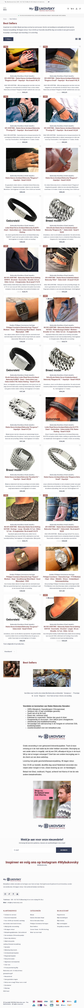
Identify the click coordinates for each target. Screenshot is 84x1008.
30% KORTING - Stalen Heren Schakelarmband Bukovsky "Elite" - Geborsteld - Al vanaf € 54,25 (62, 279)
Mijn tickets (60, 920)
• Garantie (6, 947)
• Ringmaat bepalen (9, 956)
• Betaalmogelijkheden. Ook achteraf (14, 932)
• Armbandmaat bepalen (11, 953)
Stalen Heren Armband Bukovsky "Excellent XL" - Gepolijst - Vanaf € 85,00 (22, 478)
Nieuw (32, 914)
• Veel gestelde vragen (10, 979)
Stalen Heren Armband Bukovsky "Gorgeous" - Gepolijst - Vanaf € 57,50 (22, 428)
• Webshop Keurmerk (10, 950)
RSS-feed (6, 991)
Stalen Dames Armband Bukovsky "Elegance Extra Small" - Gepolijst (62, 478)
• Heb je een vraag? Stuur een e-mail (14, 982)
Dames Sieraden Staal (37, 917)
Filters (8, 39)
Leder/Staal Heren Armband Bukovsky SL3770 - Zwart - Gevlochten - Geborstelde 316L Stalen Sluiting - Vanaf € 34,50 (62, 429)
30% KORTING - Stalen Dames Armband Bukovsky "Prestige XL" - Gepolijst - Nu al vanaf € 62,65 (62, 129)
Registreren (61, 914)
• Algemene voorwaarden (11, 962)
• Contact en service (9, 914)
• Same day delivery (9, 938)
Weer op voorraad (36, 932)
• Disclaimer (7, 985)
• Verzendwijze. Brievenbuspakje (13, 935)
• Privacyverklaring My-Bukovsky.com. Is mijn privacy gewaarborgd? (12, 970)
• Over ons (6, 964)
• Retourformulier (9, 959)
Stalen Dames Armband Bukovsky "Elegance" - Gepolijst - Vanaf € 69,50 (22, 179)
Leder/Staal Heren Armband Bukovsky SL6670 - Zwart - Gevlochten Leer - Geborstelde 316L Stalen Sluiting (22, 230)
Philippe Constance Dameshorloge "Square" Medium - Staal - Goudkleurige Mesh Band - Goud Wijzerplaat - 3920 (22, 579)
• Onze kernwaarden (10, 917)
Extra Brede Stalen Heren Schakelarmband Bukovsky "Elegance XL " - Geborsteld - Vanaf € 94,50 (62, 230)
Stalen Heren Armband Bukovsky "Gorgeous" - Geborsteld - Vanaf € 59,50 (22, 628)
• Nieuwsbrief (7, 976)
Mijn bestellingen (62, 917)
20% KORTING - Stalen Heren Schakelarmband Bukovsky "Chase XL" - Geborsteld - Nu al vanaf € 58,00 (61, 529)
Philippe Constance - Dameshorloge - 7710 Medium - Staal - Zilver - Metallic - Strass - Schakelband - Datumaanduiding (62, 579)
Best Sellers (13, 19)
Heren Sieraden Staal (37, 920)
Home (5, 19)
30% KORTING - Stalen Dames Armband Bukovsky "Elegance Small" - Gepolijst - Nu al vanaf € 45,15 (22, 79)
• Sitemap (6, 988)
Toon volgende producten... (14, 644)
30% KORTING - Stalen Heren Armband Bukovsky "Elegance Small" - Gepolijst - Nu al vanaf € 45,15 (61, 79)
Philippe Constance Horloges (39, 923)
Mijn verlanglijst (62, 923)
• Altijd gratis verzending (11, 926)
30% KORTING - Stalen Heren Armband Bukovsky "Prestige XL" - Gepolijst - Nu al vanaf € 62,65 (22, 129)
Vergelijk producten (63, 926)
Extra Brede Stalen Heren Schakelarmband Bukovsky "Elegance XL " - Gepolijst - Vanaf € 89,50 (62, 378)
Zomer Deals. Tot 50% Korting (39, 929)
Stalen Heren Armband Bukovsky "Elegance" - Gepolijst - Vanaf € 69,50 (62, 179)
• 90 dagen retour (9, 929)
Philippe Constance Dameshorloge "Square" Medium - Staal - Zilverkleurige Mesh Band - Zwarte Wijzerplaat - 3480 (22, 330)
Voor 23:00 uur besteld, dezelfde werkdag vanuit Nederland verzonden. (42, 15)
